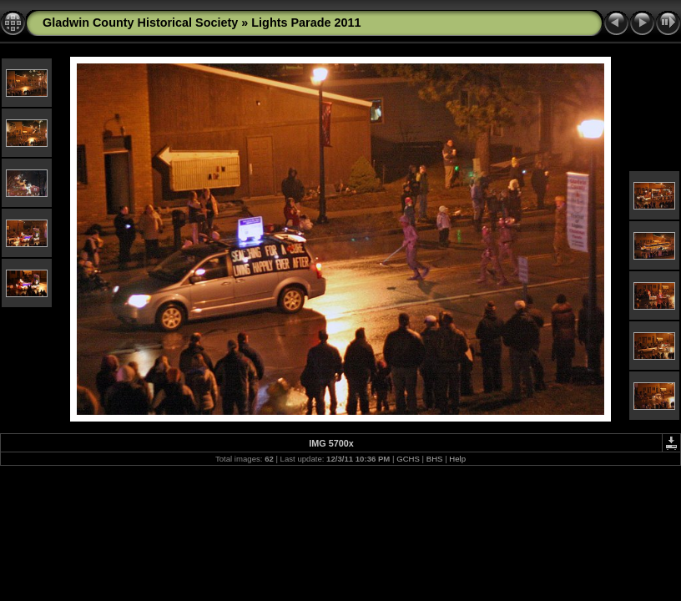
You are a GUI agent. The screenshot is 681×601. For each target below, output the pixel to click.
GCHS (408, 458)
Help (457, 458)
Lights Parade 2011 (306, 22)
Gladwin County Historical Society (140, 22)
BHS (434, 458)
